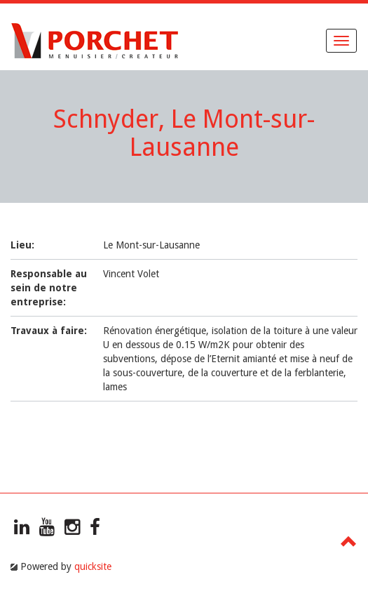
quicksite (92, 566)
